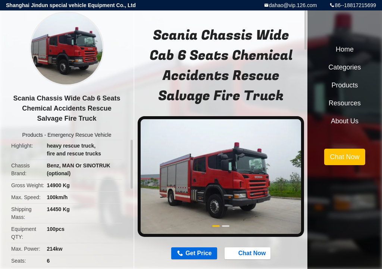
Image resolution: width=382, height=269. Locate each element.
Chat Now (248, 253)
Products (32, 135)
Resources (345, 103)
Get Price (198, 253)
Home (345, 49)
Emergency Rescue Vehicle (79, 135)
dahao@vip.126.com (293, 5)
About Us (344, 121)
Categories (344, 67)
